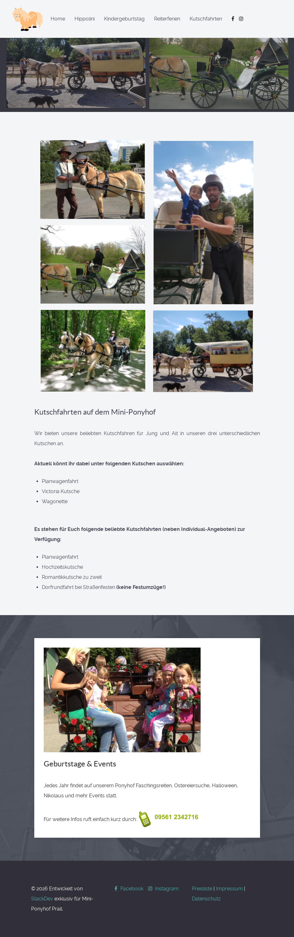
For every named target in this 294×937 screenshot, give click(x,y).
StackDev (42, 899)
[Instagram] (163, 889)
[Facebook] (128, 889)
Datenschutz (206, 899)
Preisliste (202, 889)
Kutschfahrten (206, 19)
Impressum (229, 889)
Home (58, 19)
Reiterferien (167, 19)
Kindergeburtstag (124, 19)
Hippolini (85, 19)
